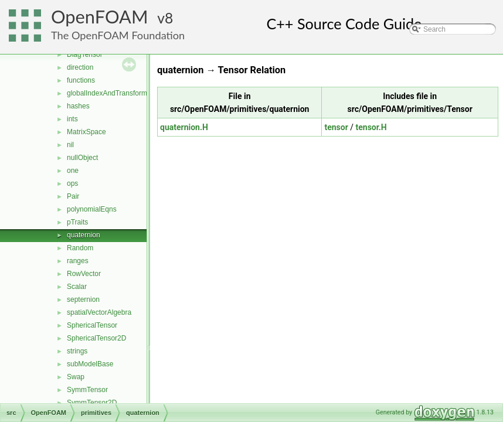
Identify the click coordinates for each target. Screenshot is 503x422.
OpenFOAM (99, 17)
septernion (83, 299)
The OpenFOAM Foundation (118, 35)
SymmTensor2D (92, 403)
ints (72, 119)
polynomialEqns (92, 209)
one (73, 170)
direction (80, 67)
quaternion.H (184, 127)
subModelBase (90, 364)
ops (72, 183)
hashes (78, 106)
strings (77, 351)
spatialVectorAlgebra (99, 312)
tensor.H (371, 127)
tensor (336, 127)
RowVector (84, 274)
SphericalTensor (92, 325)
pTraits (77, 222)
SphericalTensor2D (96, 338)
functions (81, 80)
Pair (73, 196)
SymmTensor (87, 390)
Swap (75, 377)
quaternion (83, 235)
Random (80, 248)
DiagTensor (85, 54)
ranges (78, 261)
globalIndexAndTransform (107, 93)
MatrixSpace (86, 132)
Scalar (77, 287)
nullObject (82, 158)
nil (70, 145)
